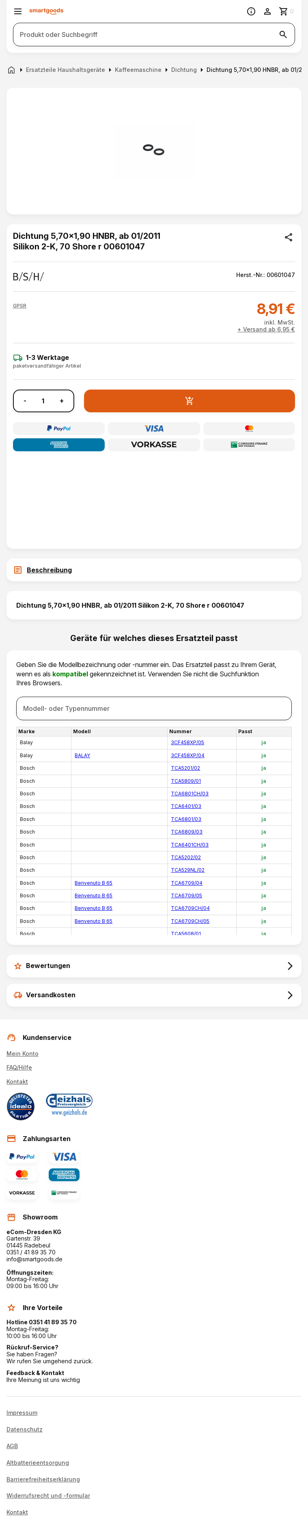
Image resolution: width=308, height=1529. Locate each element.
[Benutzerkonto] (267, 11)
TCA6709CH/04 (190, 908)
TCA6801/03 (186, 819)
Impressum (21, 1413)
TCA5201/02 (185, 768)
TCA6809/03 (186, 832)
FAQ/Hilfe (19, 1067)
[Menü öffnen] (18, 11)
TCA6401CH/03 (190, 845)
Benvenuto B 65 (93, 883)
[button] (19, 305)
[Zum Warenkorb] (287, 11)
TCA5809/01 (186, 781)
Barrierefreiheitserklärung (43, 1479)
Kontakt (17, 1081)
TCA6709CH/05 (190, 921)
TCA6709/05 (186, 895)
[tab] (154, 570)
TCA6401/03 (186, 806)
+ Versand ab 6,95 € (266, 329)
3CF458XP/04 (188, 755)
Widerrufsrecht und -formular (48, 1495)
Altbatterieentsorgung (37, 1463)
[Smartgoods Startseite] (46, 11)
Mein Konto (22, 1053)
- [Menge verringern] (25, 401)
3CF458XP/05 (187, 742)
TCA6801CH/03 (190, 793)
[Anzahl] (43, 400)
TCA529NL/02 (188, 870)
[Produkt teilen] (288, 237)
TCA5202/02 (186, 857)
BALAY (82, 755)
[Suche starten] (283, 34)
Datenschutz (24, 1429)
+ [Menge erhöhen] (62, 401)
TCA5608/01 (186, 934)
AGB (12, 1446)
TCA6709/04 (186, 883)
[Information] (251, 11)
